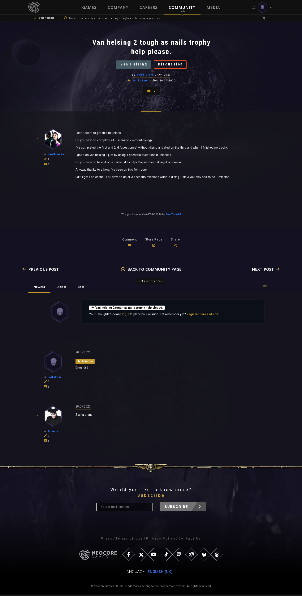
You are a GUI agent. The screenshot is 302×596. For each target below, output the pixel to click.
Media (213, 7)
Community (182, 7)
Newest (40, 288)
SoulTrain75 (145, 75)
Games (89, 7)
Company (118, 7)
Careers (149, 7)
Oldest (62, 288)
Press (107, 540)
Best (82, 288)
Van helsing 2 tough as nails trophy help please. (127, 309)
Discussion (171, 65)
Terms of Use (129, 540)
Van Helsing (133, 65)
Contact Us (189, 540)
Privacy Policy (161, 540)
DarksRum (140, 81)
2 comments (151, 283)
